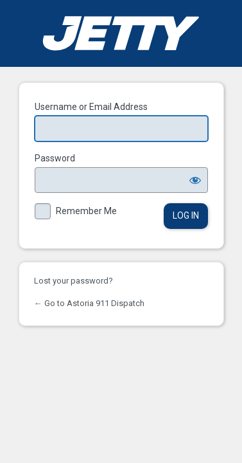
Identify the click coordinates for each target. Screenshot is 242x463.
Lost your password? (73, 281)
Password (55, 158)
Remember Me (86, 211)
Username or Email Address (91, 107)
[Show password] (195, 180)
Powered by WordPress (121, 33)
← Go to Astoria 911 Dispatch (89, 303)
